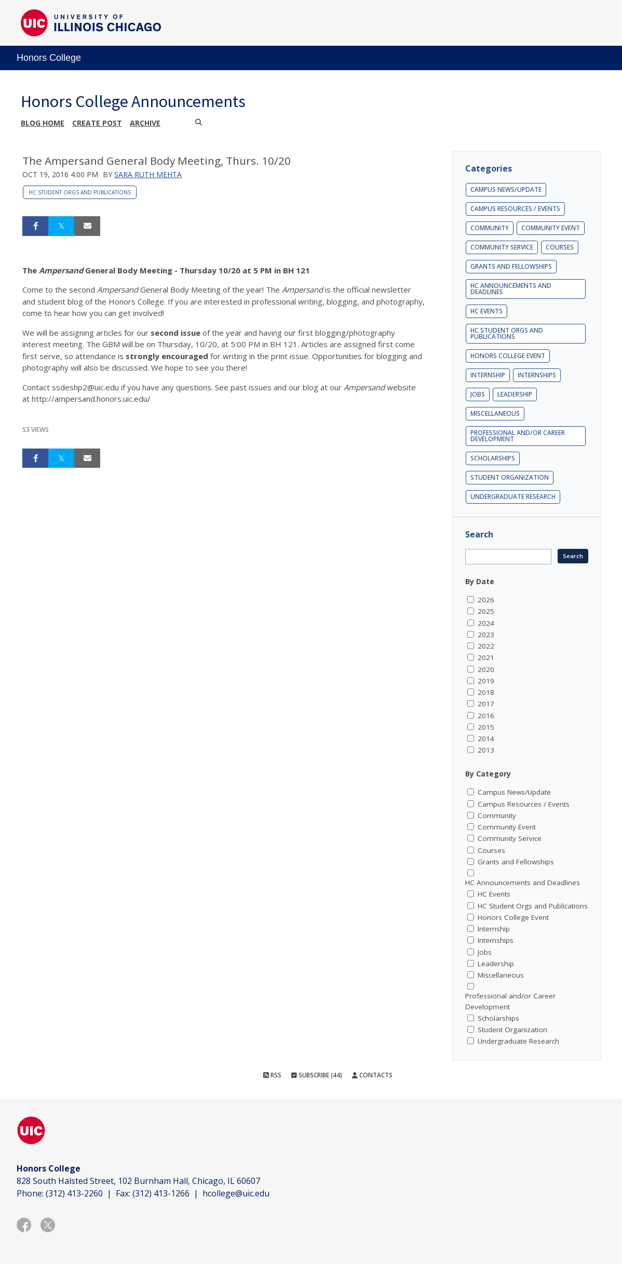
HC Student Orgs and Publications (80, 192)
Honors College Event (507, 355)
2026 (486, 599)
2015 (486, 727)
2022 (486, 646)
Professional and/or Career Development (517, 435)
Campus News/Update (506, 189)
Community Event (550, 227)
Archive (145, 123)
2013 (486, 750)
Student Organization (509, 477)
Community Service (501, 247)
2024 (486, 623)
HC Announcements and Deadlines (510, 288)
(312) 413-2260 (74, 1193)
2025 (486, 611)
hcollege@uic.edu (235, 1193)
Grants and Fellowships (511, 266)
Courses (560, 247)
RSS (272, 1075)
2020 (486, 669)
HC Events (486, 311)
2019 (486, 681)
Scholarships (492, 458)
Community (489, 227)
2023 (486, 634)
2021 (486, 657)
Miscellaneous (495, 413)
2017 (486, 703)
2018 (486, 692)
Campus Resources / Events (515, 208)
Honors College (49, 57)
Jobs (477, 394)
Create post (97, 123)
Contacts (372, 1075)
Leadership (514, 394)
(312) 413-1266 (161, 1193)
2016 (486, 715)
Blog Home (42, 123)
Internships (537, 375)
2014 (486, 738)
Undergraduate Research (513, 496)
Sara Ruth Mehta (148, 174)
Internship (487, 375)
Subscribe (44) (316, 1075)
